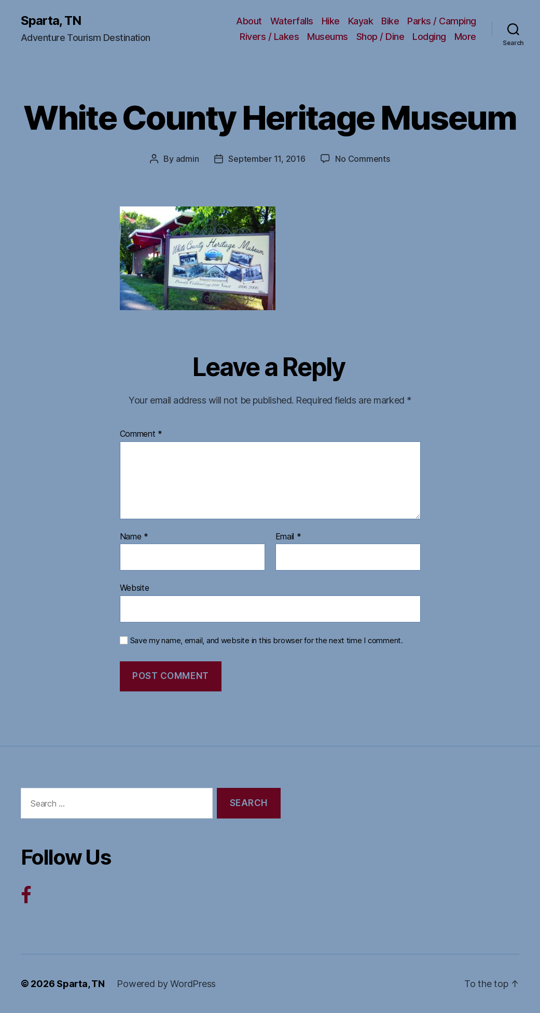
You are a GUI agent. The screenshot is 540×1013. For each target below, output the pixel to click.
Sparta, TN (51, 21)
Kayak (360, 21)
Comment (141, 434)
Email (288, 537)
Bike (390, 21)
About (249, 21)
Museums (327, 36)
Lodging (429, 36)
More (465, 36)
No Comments (362, 159)
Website (134, 587)
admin (187, 159)
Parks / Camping (441, 21)
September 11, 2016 (266, 159)
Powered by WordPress (166, 983)
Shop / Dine (380, 36)
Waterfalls (291, 21)
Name (134, 537)
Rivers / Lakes (269, 36)
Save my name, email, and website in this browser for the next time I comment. (266, 640)
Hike (331, 21)
